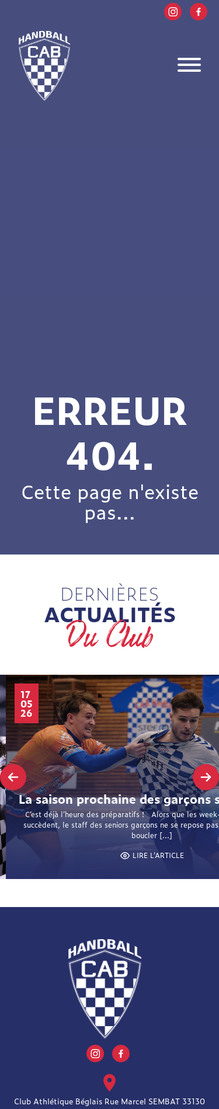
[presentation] (13, 777)
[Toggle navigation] (189, 66)
